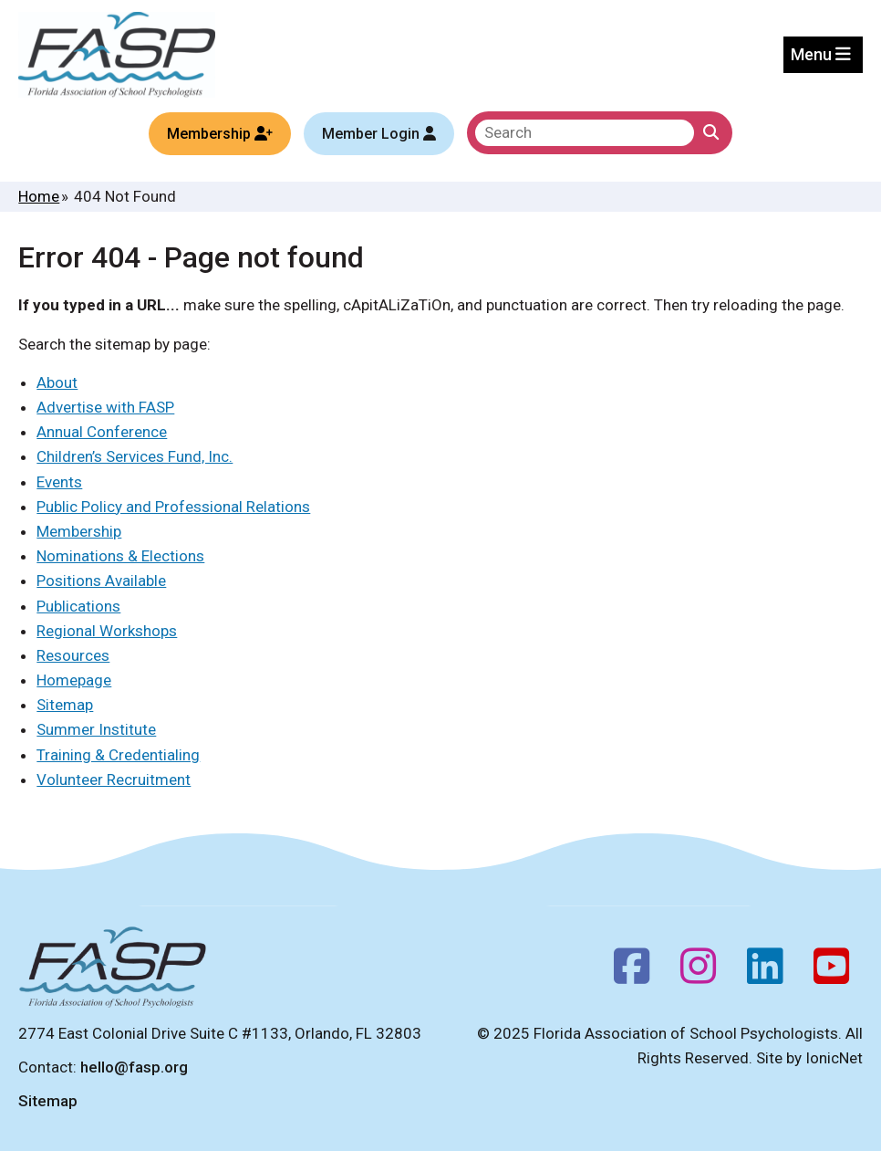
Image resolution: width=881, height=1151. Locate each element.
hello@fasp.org (134, 1067)
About (57, 382)
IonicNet (834, 1058)
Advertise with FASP (105, 407)
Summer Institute (96, 729)
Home (38, 196)
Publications (78, 606)
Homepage (73, 680)
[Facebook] (631, 972)
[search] (584, 133)
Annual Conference (101, 432)
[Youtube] (831, 972)
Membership (78, 531)
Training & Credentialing (118, 755)
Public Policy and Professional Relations (173, 506)
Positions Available (101, 580)
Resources (72, 655)
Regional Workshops (106, 631)
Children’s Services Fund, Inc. (134, 456)
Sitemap (64, 705)
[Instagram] (698, 972)
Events (59, 482)
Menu (821, 54)
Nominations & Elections (120, 556)
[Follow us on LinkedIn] (765, 972)
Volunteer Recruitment (113, 779)
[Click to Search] (711, 133)
